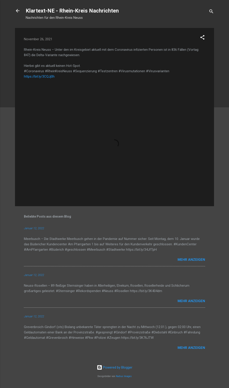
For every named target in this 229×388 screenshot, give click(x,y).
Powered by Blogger (114, 367)
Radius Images (124, 376)
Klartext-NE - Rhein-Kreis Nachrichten (72, 11)
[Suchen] (211, 12)
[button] (202, 38)
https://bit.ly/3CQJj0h (39, 76)
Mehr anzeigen (191, 260)
